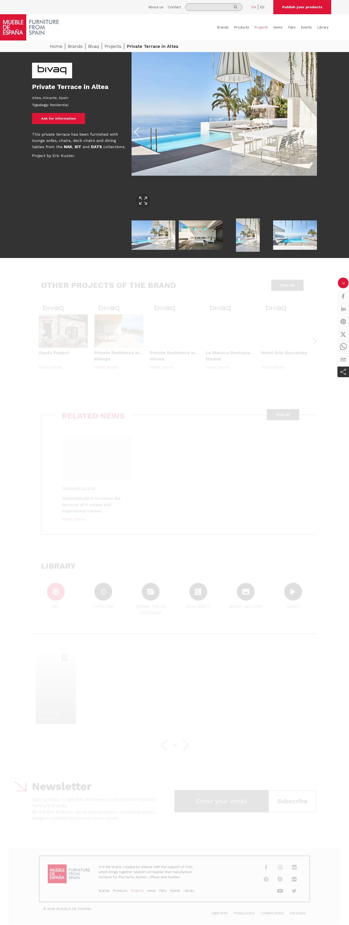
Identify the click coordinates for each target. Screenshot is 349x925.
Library (323, 27)
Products (241, 27)
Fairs (292, 27)
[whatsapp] (343, 347)
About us (155, 7)
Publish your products (302, 7)
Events (306, 27)
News (278, 27)
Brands (223, 27)
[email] (343, 359)
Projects (261, 27)
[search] (213, 7)
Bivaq (93, 46)
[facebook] (343, 296)
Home (56, 46)
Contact (174, 7)
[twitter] (343, 334)
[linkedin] (343, 309)
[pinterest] (343, 321)
